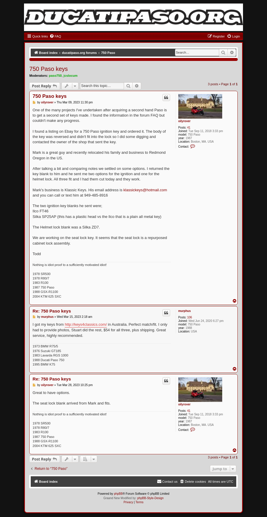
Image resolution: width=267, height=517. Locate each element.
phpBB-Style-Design (150, 498)
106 (189, 317)
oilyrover (184, 121)
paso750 (55, 75)
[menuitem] (55, 36)
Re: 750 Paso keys (51, 310)
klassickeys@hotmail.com (145, 190)
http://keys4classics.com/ (86, 324)
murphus (184, 311)
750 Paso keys (48, 69)
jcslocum (71, 75)
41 (188, 127)
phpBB (118, 493)
